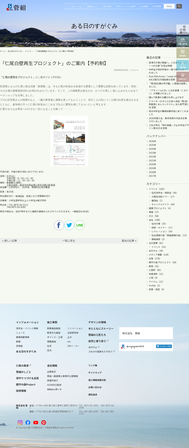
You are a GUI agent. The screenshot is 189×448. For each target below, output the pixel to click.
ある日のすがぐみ (15, 51)
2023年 (152, 152)
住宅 (49, 350)
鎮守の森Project (25, 384)
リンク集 (92, 365)
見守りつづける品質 (125, 6)
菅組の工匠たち (97, 335)
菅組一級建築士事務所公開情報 (62, 376)
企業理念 (51, 371)
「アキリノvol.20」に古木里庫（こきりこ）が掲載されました (168, 92)
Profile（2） (155, 285)
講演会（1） (158, 200)
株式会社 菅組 (131, 333)
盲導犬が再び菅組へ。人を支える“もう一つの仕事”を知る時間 (168, 64)
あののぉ (94, 347)
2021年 (152, 160)
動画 (18, 341)
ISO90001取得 (54, 384)
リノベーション (75, 328)
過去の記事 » (129, 240)
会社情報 (144, 6)
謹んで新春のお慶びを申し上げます (166, 97)
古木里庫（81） (157, 243)
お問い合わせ (95, 387)
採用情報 (156, 6)
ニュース (20, 332)
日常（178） (155, 258)
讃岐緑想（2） (159, 239)
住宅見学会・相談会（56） (165, 192)
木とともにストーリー (101, 328)
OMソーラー (73, 345)
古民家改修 (72, 332)
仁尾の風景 (23, 365)
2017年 (152, 175)
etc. (69, 341)
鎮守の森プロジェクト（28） (163, 262)
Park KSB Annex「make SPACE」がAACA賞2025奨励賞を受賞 (167, 78)
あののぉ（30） (157, 250)
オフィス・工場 (55, 337)
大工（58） (154, 215)
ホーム (2, 51)
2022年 (152, 156)
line (80, 225)
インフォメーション (74, 6)
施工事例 (107, 6)
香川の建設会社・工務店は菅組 (42, 427)
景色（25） (154, 266)
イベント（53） (159, 246)
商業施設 (51, 341)
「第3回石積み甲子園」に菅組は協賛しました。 (168, 85)
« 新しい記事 (9, 240)
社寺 (49, 345)
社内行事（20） (159, 223)
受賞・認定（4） (157, 289)
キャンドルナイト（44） (164, 204)
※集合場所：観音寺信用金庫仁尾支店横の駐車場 (31, 185)
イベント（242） (157, 188)
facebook (59, 225)
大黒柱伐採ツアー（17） (164, 196)
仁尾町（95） (155, 270)
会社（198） (155, 219)
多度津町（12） (157, 273)
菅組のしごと (93, 6)
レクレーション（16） (163, 231)
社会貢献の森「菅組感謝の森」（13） (170, 235)
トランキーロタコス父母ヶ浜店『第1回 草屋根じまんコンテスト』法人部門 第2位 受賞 (168, 104)
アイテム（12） (156, 281)
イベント (28, 51)
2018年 (152, 172)
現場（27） (154, 212)
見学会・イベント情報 (27, 328)
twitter (69, 225)
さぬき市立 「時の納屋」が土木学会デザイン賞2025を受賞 (169, 127)
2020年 (152, 164)
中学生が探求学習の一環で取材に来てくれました (169, 71)
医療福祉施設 (53, 328)
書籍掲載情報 (22, 337)
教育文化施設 (53, 332)
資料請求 (92, 394)
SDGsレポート (54, 389)
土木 (69, 337)
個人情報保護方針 (97, 380)
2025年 (152, 144)
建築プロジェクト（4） (160, 208)
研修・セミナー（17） (163, 227)
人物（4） (154, 277)
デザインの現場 (97, 322)
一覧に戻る (68, 240)
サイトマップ (95, 372)
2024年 (152, 148)
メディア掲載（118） (159, 254)
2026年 (152, 141)
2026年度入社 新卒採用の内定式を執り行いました (168, 120)
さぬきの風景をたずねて (101, 351)
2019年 (152, 168)
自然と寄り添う (98, 341)
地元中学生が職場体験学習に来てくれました (169, 113)
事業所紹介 (52, 380)
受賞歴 (19, 345)
